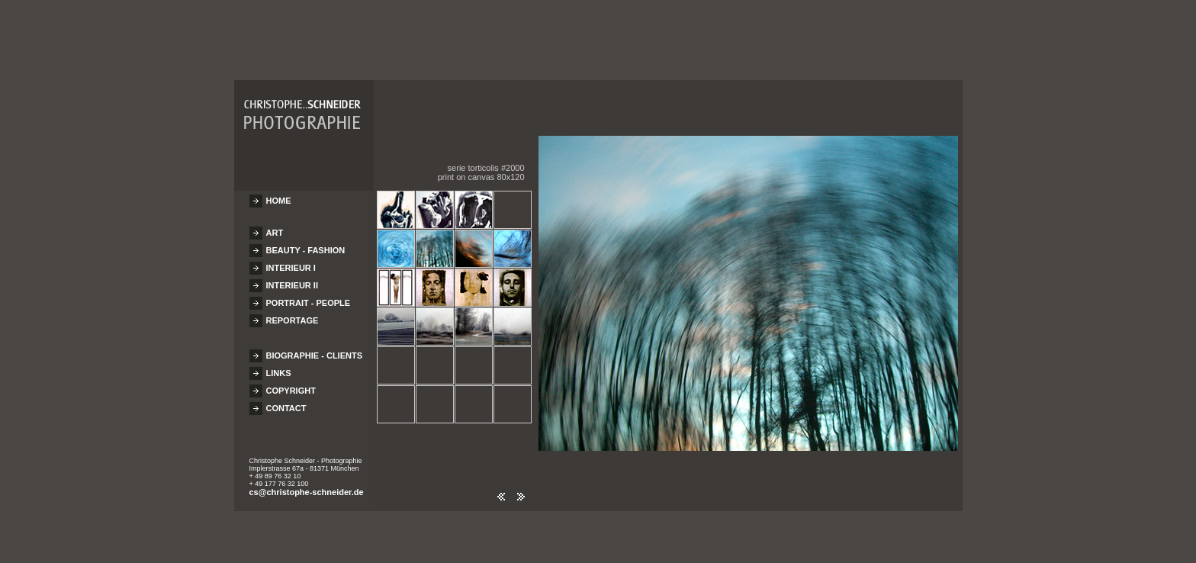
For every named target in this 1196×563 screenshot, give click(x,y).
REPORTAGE (292, 313)
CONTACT (286, 401)
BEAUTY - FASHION (306, 243)
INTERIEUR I (291, 260)
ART (275, 225)
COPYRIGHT (291, 383)
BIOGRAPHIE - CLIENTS (314, 348)
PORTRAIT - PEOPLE (308, 296)
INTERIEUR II (292, 278)
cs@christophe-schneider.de (306, 485)
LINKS (278, 366)
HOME (278, 193)
